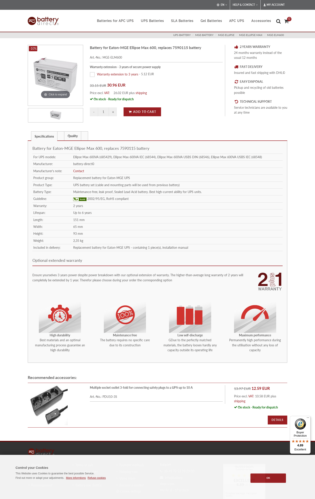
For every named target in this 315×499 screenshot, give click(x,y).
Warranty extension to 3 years (117, 74)
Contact (78, 171)
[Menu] (308, 418)
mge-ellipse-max (250, 35)
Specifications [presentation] (44, 136)
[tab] (44, 135)
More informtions (76, 477)
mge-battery (204, 35)
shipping (141, 93)
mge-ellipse (226, 35)
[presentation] (60, 136)
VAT (106, 93)
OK (268, 478)
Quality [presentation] (73, 136)
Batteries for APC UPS (115, 21)
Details (278, 420)
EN (222, 5)
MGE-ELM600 (275, 35)
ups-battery (182, 35)
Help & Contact (245, 5)
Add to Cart (142, 112)
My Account (274, 5)
